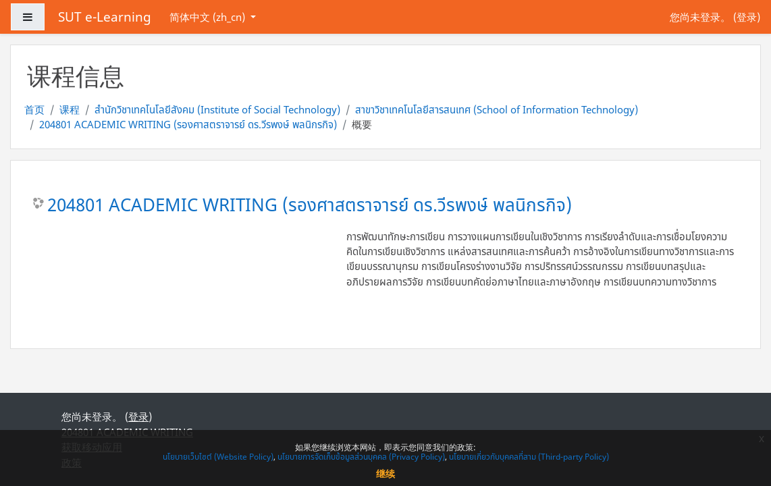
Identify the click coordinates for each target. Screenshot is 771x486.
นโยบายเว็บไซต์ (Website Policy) (218, 456)
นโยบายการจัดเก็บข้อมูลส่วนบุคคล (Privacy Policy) (361, 456)
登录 (747, 17)
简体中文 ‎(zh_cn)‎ (208, 17)
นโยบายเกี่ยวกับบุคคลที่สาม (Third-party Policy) (529, 456)
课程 (69, 109)
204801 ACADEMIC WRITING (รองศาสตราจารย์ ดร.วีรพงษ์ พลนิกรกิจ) (188, 124)
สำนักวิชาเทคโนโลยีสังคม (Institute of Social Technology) (217, 109)
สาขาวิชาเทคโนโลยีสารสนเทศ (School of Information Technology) (496, 109)
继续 (385, 473)
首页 (34, 109)
